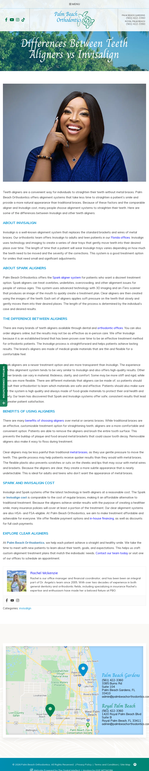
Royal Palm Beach (135, 21)
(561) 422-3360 (135, 17)
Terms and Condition (106, 764)
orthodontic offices (110, 328)
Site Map (125, 764)
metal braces (78, 452)
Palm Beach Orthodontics (25, 542)
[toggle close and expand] (3, 403)
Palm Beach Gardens (133, 15)
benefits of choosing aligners (44, 420)
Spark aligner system (67, 277)
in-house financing (102, 518)
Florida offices (120, 237)
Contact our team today (112, 553)
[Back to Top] (134, 765)
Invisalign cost (16, 497)
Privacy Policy (84, 764)
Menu (74, 4)
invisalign (25, 608)
